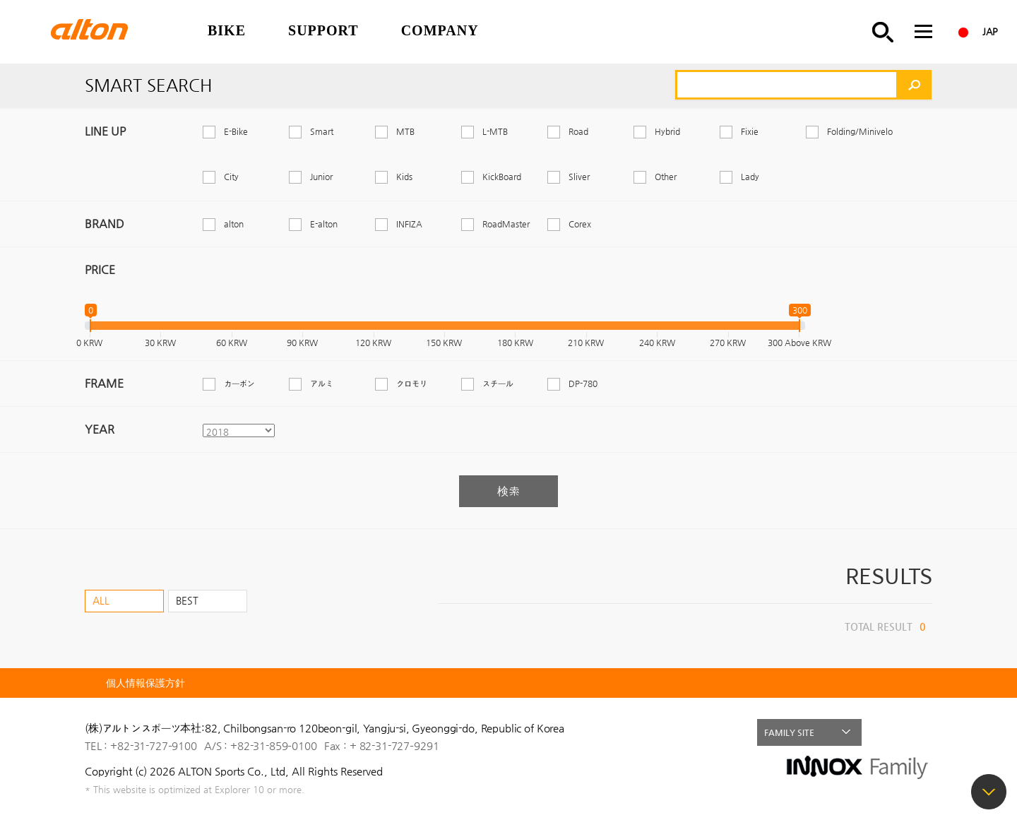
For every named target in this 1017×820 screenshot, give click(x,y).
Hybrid (667, 131)
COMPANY (440, 30)
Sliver (579, 177)
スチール (497, 383)
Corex (580, 224)
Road (578, 131)
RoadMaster (506, 224)
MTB (405, 131)
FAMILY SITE (789, 732)
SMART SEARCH (883, 32)
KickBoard (501, 177)
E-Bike (236, 131)
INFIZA (409, 224)
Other (666, 177)
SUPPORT (323, 30)
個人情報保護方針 (145, 683)
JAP (990, 31)
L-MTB (495, 131)
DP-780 (583, 383)
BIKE (227, 30)
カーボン (239, 383)
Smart (321, 131)
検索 (508, 491)
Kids (404, 177)
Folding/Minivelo (860, 131)
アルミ (321, 383)
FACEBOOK (888, 732)
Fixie (750, 131)
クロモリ (411, 383)
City (231, 177)
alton (234, 224)
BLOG (918, 732)
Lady (750, 177)
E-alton (324, 224)
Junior (321, 177)
